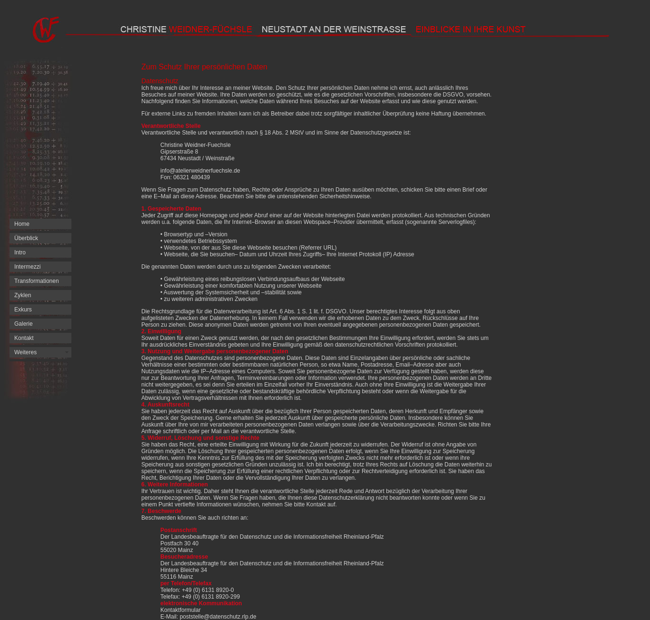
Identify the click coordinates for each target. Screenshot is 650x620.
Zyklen (22, 295)
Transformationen (36, 281)
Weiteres (25, 352)
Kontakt (24, 338)
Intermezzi (27, 266)
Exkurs (23, 309)
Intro (20, 252)
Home (22, 224)
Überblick (26, 238)
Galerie (23, 323)
